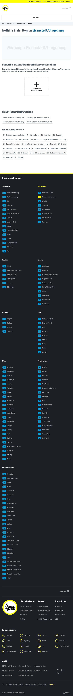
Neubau (6, 434)
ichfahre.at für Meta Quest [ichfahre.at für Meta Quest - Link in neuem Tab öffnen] (25, 675)
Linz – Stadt (43, 392)
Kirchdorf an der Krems (47, 388)
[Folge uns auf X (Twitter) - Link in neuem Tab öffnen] (27, 640)
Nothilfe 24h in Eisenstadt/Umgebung (13, 117)
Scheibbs (7, 549)
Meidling (7, 430)
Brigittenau (8, 371)
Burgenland (9, 23)
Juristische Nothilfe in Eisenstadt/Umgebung (39, 122)
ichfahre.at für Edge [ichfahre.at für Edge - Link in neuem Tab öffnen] (40, 666)
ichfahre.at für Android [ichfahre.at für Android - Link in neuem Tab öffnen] (40, 671)
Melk (6, 528)
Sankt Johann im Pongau (11, 270)
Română (33, 684)
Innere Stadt (8, 401)
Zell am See (8, 287)
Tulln (6, 557)
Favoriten (7, 384)
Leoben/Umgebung (10, 230)
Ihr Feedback (23, 615)
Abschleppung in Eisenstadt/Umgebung (38, 117)
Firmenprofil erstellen (44, 611)
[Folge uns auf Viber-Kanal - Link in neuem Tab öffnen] (27, 651)
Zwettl (6, 578)
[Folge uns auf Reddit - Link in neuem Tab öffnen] (45, 640)
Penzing (7, 442)
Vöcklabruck (43, 430)
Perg (41, 401)
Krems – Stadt (8, 516)
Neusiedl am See (45, 214)
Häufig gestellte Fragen (27, 611)
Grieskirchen (44, 384)
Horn (6, 499)
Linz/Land (43, 396)
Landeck (42, 340)
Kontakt (22, 619)
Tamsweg (7, 283)
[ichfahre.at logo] (5, 8)
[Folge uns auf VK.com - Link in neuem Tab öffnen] (45, 646)
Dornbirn (7, 327)
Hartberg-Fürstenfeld (10, 214)
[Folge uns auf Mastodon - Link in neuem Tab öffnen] (45, 651)
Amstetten (7, 474)
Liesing (6, 417)
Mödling (7, 524)
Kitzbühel (43, 331)
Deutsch (51, 684)
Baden (6, 482)
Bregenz (7, 319)
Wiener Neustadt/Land (11, 562)
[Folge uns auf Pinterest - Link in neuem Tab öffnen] (10, 646)
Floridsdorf (7, 388)
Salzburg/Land (8, 279)
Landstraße (7, 409)
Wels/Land (43, 438)
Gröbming (7, 205)
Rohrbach (43, 409)
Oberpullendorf (44, 218)
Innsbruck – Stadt (45, 319)
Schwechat (7, 553)
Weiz (6, 251)
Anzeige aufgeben (43, 606)
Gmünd (6, 486)
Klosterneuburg (9, 503)
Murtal (6, 234)
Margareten (8, 421)
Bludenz (7, 323)
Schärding (43, 413)
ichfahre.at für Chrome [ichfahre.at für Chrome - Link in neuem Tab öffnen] (9, 666)
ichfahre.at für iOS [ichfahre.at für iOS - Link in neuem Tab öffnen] (7, 675)
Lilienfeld (7, 520)
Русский (9, 684)
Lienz (41, 344)
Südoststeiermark (9, 243)
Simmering (7, 451)
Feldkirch (7, 331)
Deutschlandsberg (10, 197)
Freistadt (43, 376)
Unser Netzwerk (42, 615)
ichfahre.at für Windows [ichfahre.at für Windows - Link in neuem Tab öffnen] (25, 671)
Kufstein (42, 335)
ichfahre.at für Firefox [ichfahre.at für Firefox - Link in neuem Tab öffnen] (24, 666)
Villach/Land (44, 300)
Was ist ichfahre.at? (26, 606)
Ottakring (7, 438)
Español (27, 684)
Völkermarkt (43, 295)
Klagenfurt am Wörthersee (48, 275)
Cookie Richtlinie (60, 615)
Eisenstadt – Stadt (45, 193)
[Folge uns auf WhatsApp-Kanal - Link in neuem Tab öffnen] (63, 646)
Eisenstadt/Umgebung (20, 23)
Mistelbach (7, 532)
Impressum (58, 606)
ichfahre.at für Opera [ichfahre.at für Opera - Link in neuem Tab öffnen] (8, 671)
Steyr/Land (43, 417)
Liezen (6, 226)
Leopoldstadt (8, 413)
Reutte (42, 348)
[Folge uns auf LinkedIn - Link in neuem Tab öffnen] (27, 646)
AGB (56, 619)
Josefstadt (7, 405)
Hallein (6, 266)
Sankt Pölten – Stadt (10, 541)
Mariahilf (7, 426)
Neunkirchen (8, 536)
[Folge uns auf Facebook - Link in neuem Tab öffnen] (10, 635)
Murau (6, 239)
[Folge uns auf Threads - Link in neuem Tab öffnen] (45, 635)
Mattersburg (44, 209)
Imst (41, 327)
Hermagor (43, 270)
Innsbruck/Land (45, 323)
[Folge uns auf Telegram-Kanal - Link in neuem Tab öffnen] (10, 651)
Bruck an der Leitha (10, 478)
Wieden (6, 459)
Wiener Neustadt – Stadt (11, 566)
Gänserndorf (8, 491)
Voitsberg (7, 247)
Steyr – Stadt (44, 421)
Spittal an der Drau (45, 283)
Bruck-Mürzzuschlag (10, 193)
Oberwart (43, 222)
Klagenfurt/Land (45, 279)
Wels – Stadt (44, 434)
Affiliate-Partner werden (45, 619)
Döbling (7, 376)
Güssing (42, 201)
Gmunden (43, 380)
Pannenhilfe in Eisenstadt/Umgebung (13, 122)
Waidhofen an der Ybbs (11, 574)
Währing (7, 455)
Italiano (40, 684)
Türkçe (15, 684)
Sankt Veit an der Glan (46, 287)
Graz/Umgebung (9, 209)
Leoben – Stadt (9, 222)
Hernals (6, 392)
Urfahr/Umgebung (45, 426)
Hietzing (7, 396)
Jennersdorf (43, 205)
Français (21, 684)
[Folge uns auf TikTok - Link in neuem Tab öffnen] (10, 640)
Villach (42, 291)
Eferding (42, 371)
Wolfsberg (43, 304)
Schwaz (42, 352)
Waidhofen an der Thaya (11, 570)
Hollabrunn (7, 495)
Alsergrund (7, 367)
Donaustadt (8, 380)
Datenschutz (59, 611)
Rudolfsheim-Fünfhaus (11, 446)
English (46, 684)
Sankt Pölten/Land (10, 545)
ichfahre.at (9, 693)
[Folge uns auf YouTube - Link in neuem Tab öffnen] (63, 635)
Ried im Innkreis (45, 405)
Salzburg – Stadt (9, 275)
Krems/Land (8, 512)
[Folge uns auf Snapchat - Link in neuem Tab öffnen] (63, 640)
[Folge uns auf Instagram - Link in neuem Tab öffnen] (27, 635)
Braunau (42, 367)
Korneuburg (8, 507)
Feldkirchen (43, 266)
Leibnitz (7, 218)
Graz (6, 201)
